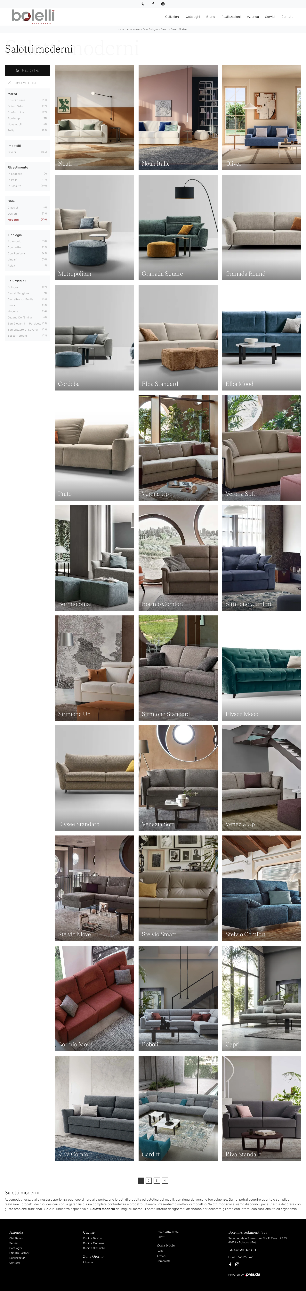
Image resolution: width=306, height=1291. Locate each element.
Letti (160, 1251)
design (12, 213)
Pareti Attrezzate (168, 1232)
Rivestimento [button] (18, 167)
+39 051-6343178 (245, 1249)
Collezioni (172, 16)
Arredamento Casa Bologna (142, 29)
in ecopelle (15, 174)
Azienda (253, 16)
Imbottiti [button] (14, 146)
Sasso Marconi (17, 335)
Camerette (164, 1261)
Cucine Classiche (94, 1248)
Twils (11, 130)
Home (121, 29)
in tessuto (14, 186)
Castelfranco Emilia (20, 299)
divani (12, 152)
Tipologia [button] (15, 235)
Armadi (161, 1256)
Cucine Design (92, 1238)
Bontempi (14, 118)
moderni (13, 219)
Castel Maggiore (18, 293)
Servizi (270, 16)
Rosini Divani (16, 100)
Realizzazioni (231, 16)
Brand (210, 16)
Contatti (287, 16)
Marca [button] (12, 94)
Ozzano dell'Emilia (20, 317)
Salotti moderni (179, 29)
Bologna (13, 287)
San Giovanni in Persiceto (25, 323)
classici (13, 207)
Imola (11, 305)
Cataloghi (193, 16)
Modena (13, 311)
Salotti (164, 29)
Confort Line (16, 112)
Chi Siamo (16, 1238)
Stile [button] (11, 201)
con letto (14, 247)
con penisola (16, 253)
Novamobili (15, 124)
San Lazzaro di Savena (23, 329)
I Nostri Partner (19, 1253)
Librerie (88, 1262)
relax (11, 265)
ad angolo (14, 241)
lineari (12, 259)
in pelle (13, 180)
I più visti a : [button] (17, 281)
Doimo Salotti (17, 106)
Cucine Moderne (94, 1243)
